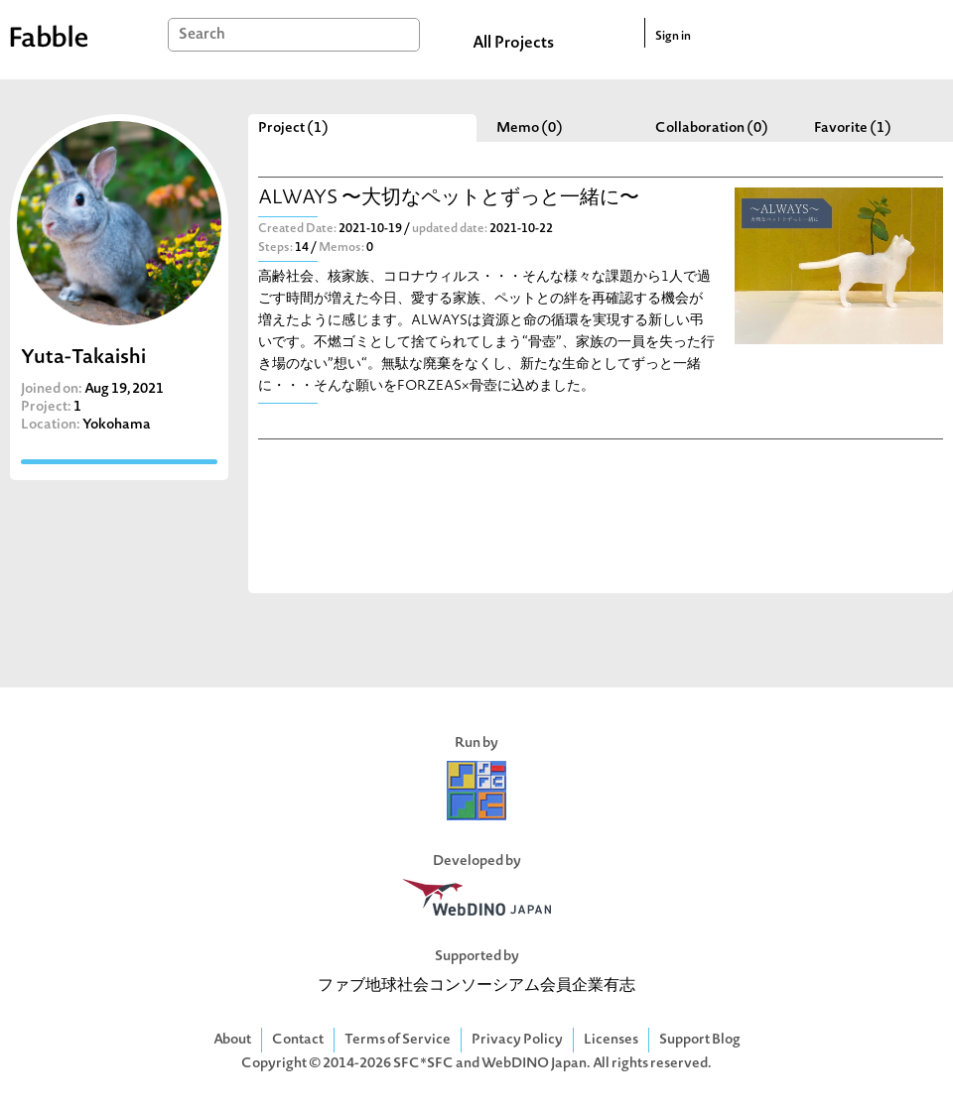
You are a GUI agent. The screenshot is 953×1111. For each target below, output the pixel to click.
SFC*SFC (423, 1063)
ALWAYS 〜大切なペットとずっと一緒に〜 (448, 198)
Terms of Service (397, 1040)
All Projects (513, 44)
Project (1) (293, 128)
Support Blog (700, 1040)
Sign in (673, 37)
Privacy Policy (517, 1040)
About (232, 1040)
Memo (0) (529, 128)
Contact (298, 1040)
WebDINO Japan (534, 1063)
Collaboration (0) (711, 128)
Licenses (611, 1040)
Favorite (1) (852, 128)
